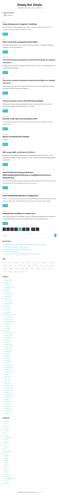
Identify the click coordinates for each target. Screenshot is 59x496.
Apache (6, 421)
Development (6, 134)
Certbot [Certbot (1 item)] (9, 262)
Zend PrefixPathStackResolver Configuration (20, 195)
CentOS (6, 428)
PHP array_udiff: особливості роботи (19, 152)
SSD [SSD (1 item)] (4, 271)
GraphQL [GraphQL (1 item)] (10, 265)
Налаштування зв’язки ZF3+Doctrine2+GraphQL (23, 101)
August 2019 (8, 324)
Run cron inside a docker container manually (16, 247)
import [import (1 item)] (29, 265)
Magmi (6, 458)
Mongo (6, 460)
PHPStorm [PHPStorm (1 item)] (38, 268)
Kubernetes (7, 451)
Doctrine (4, 98)
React (4, 39)
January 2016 (8, 363)
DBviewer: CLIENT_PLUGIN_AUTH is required (17, 249)
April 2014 (7, 404)
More (5, 34)
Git (5, 444)
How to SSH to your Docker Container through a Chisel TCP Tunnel (22, 254)
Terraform (7, 476)
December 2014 (9, 388)
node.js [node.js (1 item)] (32, 268)
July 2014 (7, 399)
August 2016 (8, 351)
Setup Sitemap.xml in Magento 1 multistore (20, 24)
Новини (6, 483)
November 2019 (9, 321)
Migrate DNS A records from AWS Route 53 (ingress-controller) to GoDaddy (25, 245)
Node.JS (6, 465)
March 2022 (7, 292)
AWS (5, 426)
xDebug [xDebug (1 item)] (21, 271)
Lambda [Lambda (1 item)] (41, 265)
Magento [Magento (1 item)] (52, 265)
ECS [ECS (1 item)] (38, 262)
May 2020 (7, 310)
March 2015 (7, 383)
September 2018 (9, 337)
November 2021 (9, 294)
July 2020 (7, 305)
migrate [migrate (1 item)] (10, 268)
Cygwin (6, 435)
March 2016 (7, 360)
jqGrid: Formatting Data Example (16, 136)
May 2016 (7, 356)
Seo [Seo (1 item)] (52, 268)
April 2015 (7, 381)
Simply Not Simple (29, 5)
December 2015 (9, 365)
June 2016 (7, 353)
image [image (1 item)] (24, 265)
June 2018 (7, 340)
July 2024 (7, 282)
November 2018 (9, 333)
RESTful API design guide (11, 252)
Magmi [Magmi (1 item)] (5, 268)
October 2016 (8, 349)
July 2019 (7, 326)
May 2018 (7, 342)
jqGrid (4, 57)
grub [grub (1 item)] (16, 265)
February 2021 (8, 301)
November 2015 (9, 367)
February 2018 (8, 344)
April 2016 (7, 358)
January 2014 (8, 408)
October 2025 (8, 280)
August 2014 (8, 397)
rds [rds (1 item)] (48, 268)
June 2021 (7, 298)
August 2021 (8, 296)
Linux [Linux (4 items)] (47, 265)
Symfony (6, 474)
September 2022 (9, 287)
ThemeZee (38, 492)
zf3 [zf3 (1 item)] (26, 271)
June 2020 (7, 308)
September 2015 (9, 372)
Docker (6, 440)
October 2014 (8, 392)
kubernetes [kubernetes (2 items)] (35, 265)
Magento (5, 22)
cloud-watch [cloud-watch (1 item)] (16, 262)
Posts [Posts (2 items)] (44, 268)
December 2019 (9, 319)
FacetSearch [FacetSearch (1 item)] (44, 262)
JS (5, 449)
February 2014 (8, 406)
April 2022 (7, 289)
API (5, 424)
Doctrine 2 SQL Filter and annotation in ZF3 (20, 119)
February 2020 (8, 314)
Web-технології (9, 479)
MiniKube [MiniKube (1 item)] (17, 268)
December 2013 (9, 411)
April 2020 (7, 312)
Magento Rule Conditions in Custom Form (19, 213)
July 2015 (7, 374)
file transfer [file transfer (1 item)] (51, 262)
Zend (8, 98)
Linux (5, 453)
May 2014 (7, 402)
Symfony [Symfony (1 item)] (9, 271)
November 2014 (9, 390)
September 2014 (9, 395)
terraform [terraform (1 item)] (16, 271)
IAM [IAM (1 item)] (20, 265)
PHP (4, 150)
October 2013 (8, 413)
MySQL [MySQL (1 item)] (22, 268)
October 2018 (8, 335)
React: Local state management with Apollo (20, 42)
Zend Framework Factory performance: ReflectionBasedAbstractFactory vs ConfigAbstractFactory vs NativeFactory (27, 175)
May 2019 (7, 331)
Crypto (6, 431)
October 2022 (8, 285)
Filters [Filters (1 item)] (5, 265)
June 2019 (7, 328)
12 (33, 229)
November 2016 (9, 347)
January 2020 (8, 317)
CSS (5, 433)
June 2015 (7, 376)
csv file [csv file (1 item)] (22, 262)
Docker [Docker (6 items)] (27, 262)
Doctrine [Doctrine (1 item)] (33, 262)
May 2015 (7, 379)
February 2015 (8, 386)
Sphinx (6, 472)
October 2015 (8, 369)
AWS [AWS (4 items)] (5, 262)
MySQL (6, 463)
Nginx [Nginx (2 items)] (27, 268)
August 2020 (8, 303)
